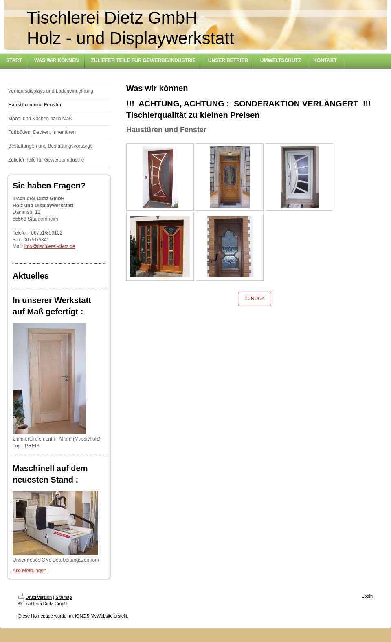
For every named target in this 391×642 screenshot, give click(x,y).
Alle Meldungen (29, 570)
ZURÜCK (254, 298)
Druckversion (35, 597)
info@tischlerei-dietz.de (49, 246)
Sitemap (63, 597)
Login (367, 595)
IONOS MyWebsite (94, 615)
